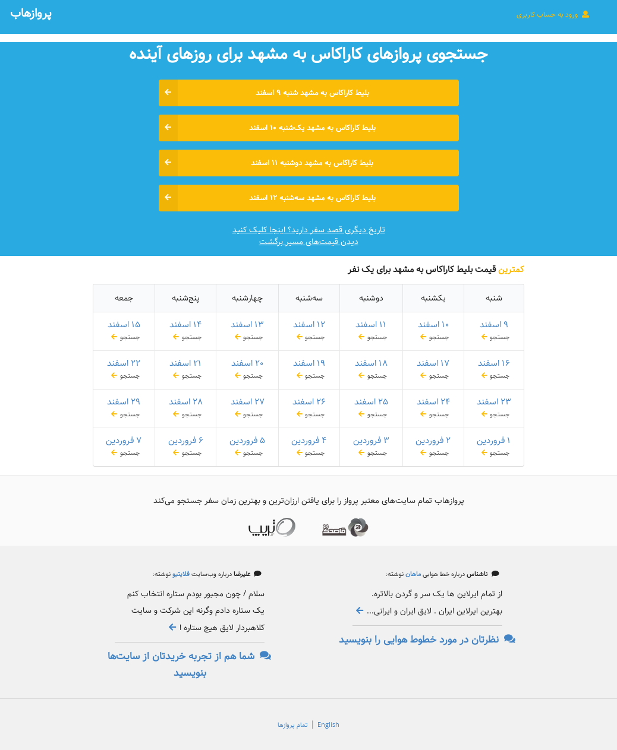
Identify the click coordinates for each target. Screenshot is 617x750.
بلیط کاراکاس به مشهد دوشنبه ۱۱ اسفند (266, 163)
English (328, 725)
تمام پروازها (293, 725)
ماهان (412, 574)
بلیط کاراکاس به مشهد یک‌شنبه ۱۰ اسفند (267, 128)
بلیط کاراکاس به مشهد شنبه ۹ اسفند (264, 93)
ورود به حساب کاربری (553, 14)
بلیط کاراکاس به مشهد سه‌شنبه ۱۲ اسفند (267, 198)
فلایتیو (180, 574)
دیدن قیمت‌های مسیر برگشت (308, 241)
